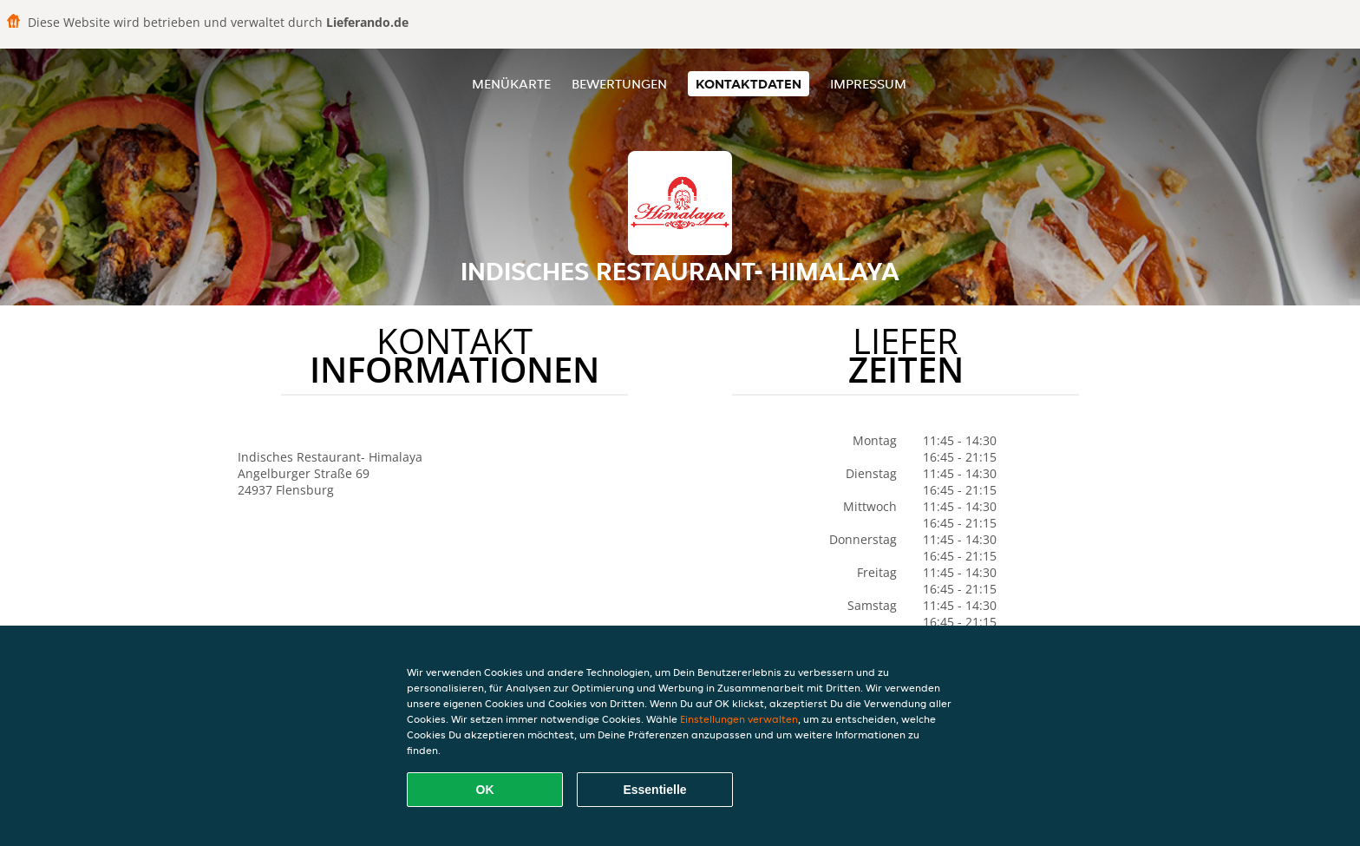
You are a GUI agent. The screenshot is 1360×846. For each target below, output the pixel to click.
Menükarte (511, 84)
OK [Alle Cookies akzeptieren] (485, 790)
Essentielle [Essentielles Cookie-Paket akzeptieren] (654, 790)
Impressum (868, 84)
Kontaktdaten (748, 84)
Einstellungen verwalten (739, 718)
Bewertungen (619, 84)
